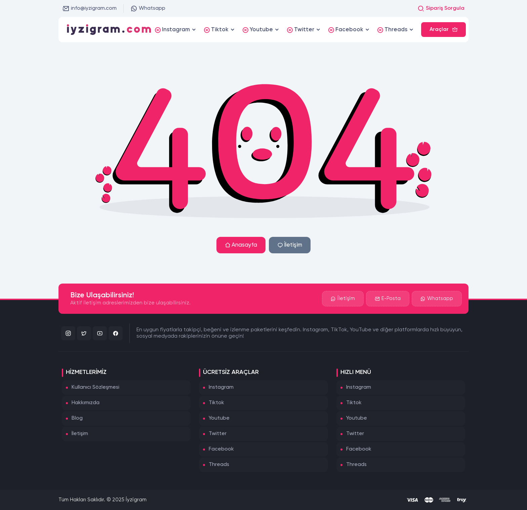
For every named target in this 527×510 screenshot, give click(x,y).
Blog (77, 418)
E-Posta (388, 298)
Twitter (218, 433)
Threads (219, 464)
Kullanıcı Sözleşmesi (95, 387)
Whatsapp (147, 8)
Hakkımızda (85, 403)
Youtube (219, 418)
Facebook (221, 449)
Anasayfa (241, 245)
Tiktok (216, 403)
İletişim (289, 245)
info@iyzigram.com (90, 8)
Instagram (221, 387)
